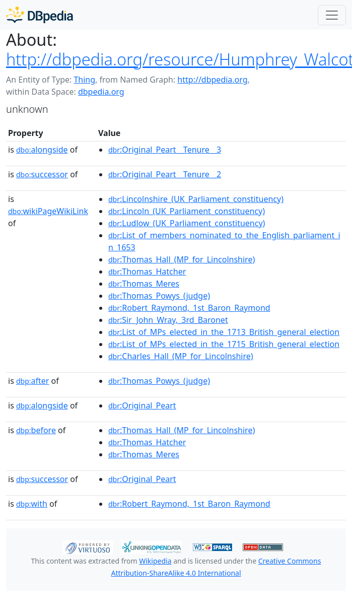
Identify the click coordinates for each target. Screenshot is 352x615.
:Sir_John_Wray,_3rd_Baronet (168, 319)
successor (42, 174)
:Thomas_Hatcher (147, 271)
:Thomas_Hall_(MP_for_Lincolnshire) (181, 259)
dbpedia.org (101, 91)
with (31, 503)
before (36, 430)
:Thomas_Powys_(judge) (159, 295)
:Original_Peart (142, 405)
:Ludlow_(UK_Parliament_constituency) (186, 223)
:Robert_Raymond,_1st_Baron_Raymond (189, 307)
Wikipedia (155, 561)
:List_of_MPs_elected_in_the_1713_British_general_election (223, 331)
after (32, 380)
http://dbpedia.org (212, 79)
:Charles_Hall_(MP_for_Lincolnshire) (180, 356)
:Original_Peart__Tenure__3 (164, 149)
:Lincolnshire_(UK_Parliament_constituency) (196, 198)
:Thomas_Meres (143, 283)
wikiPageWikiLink (48, 211)
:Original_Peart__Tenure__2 (164, 174)
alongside (42, 149)
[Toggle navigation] (332, 15)
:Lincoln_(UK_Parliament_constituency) (186, 211)
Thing (84, 79)
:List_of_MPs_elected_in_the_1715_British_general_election (223, 344)
